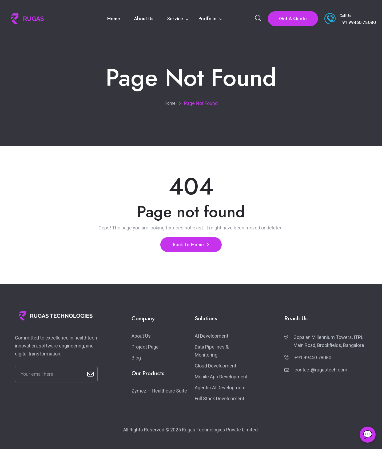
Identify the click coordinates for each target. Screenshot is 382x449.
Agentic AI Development (220, 387)
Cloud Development (215, 366)
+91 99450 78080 (313, 357)
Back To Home (191, 244)
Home (113, 18)
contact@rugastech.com (321, 370)
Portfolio (207, 18)
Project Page (145, 347)
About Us (143, 18)
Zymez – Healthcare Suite (159, 391)
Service (175, 18)
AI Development (211, 336)
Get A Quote (293, 18)
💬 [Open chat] (367, 434)
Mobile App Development (221, 376)
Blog (136, 358)
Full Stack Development (219, 398)
